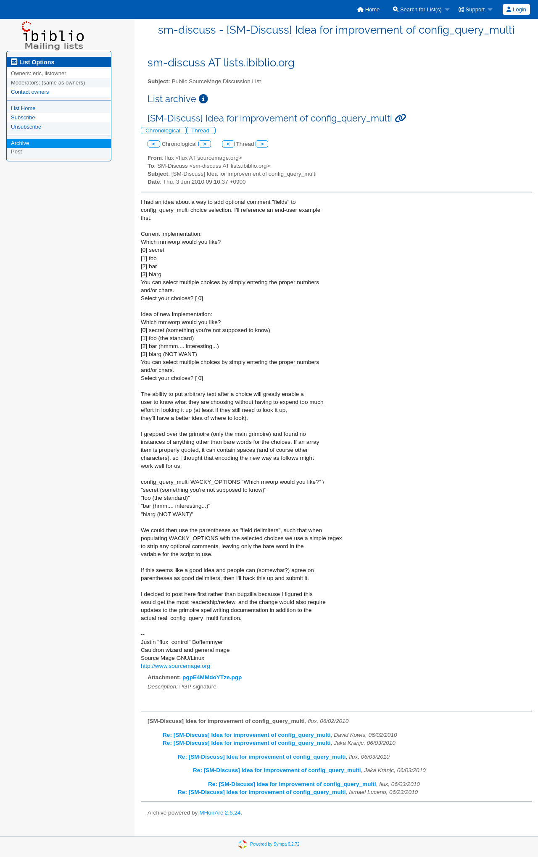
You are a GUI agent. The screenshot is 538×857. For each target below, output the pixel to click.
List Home (23, 108)
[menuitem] (368, 9)
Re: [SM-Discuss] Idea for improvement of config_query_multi (247, 735)
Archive (20, 143)
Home (368, 9)
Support (472, 9)
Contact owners (30, 92)
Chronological (163, 130)
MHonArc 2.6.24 (219, 813)
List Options (32, 62)
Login (516, 9)
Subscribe (23, 117)
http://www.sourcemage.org (175, 666)
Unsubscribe (26, 127)
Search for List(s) (417, 9)
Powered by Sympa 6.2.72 (274, 844)
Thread (201, 130)
